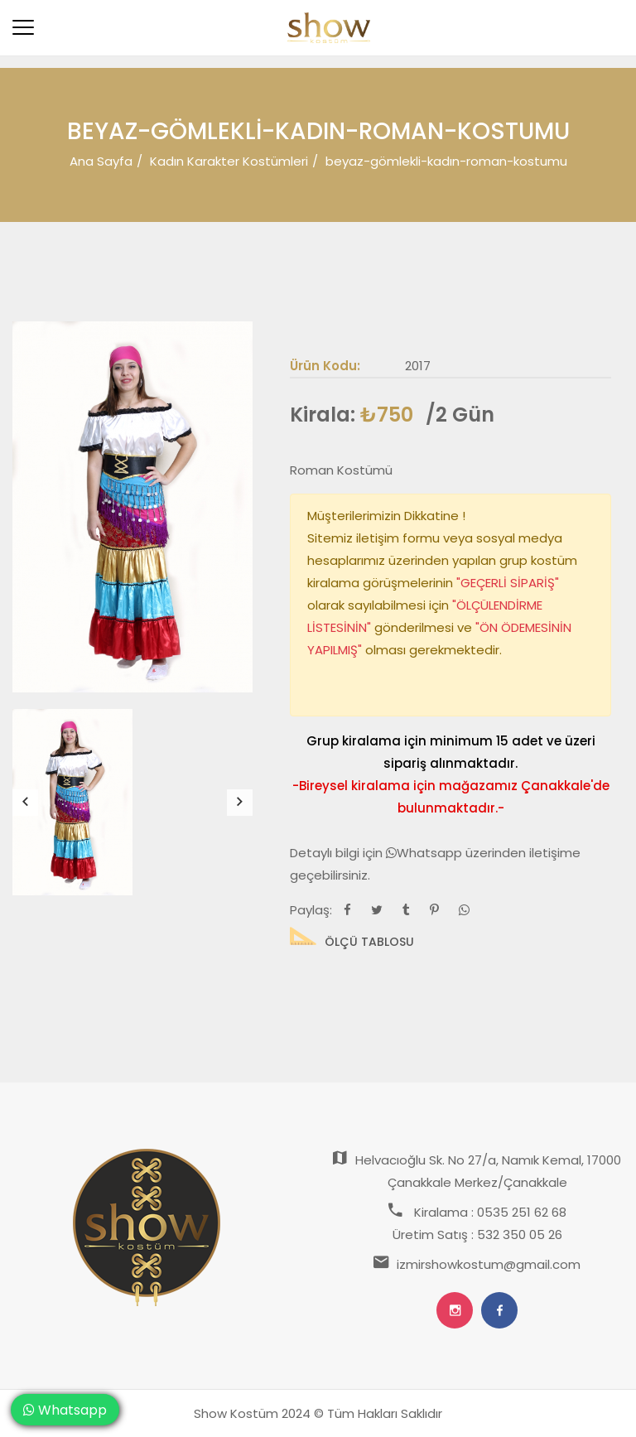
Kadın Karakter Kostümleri (229, 161)
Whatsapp (425, 852)
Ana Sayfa (101, 161)
